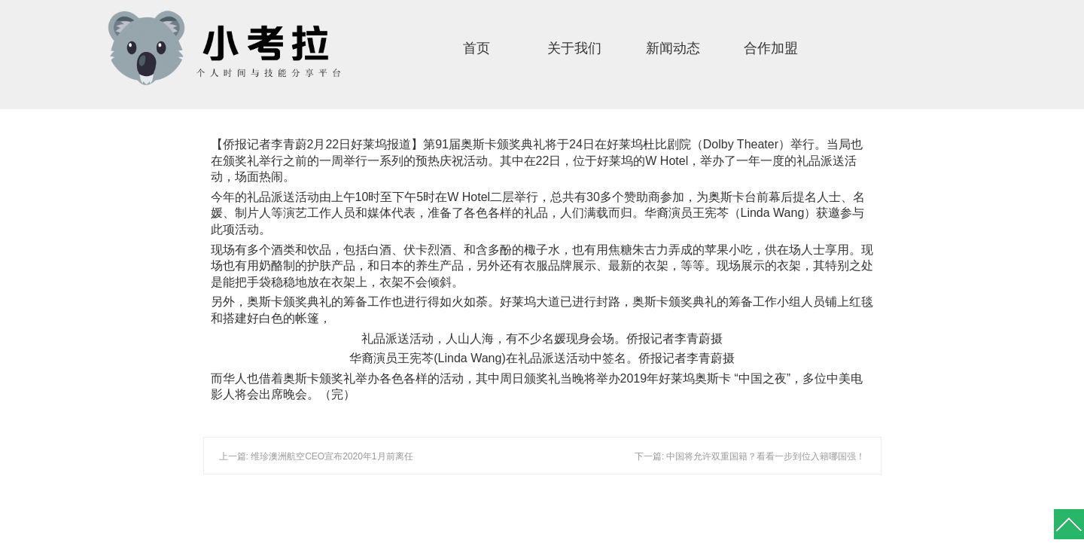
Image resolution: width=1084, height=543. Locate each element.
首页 (476, 48)
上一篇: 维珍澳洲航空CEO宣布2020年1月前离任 (316, 456)
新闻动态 (673, 48)
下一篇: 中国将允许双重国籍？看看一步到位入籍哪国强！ (750, 456)
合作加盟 (771, 48)
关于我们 (574, 48)
